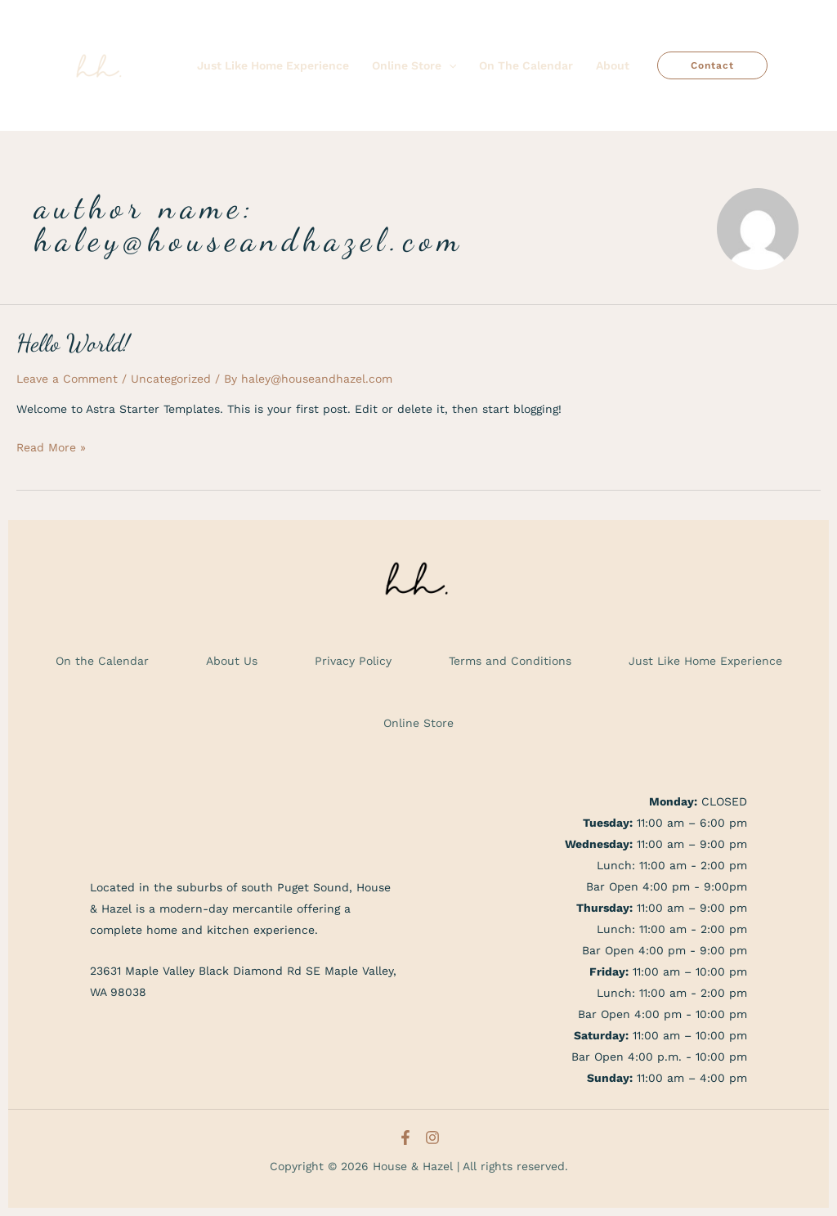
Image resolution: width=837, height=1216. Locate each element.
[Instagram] (432, 1137)
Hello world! (73, 342)
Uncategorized (171, 378)
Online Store (418, 722)
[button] (712, 65)
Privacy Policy (353, 660)
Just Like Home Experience (705, 660)
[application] (448, 65)
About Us (231, 660)
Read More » (51, 445)
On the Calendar (102, 660)
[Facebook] (405, 1137)
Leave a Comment (67, 378)
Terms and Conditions (510, 660)
